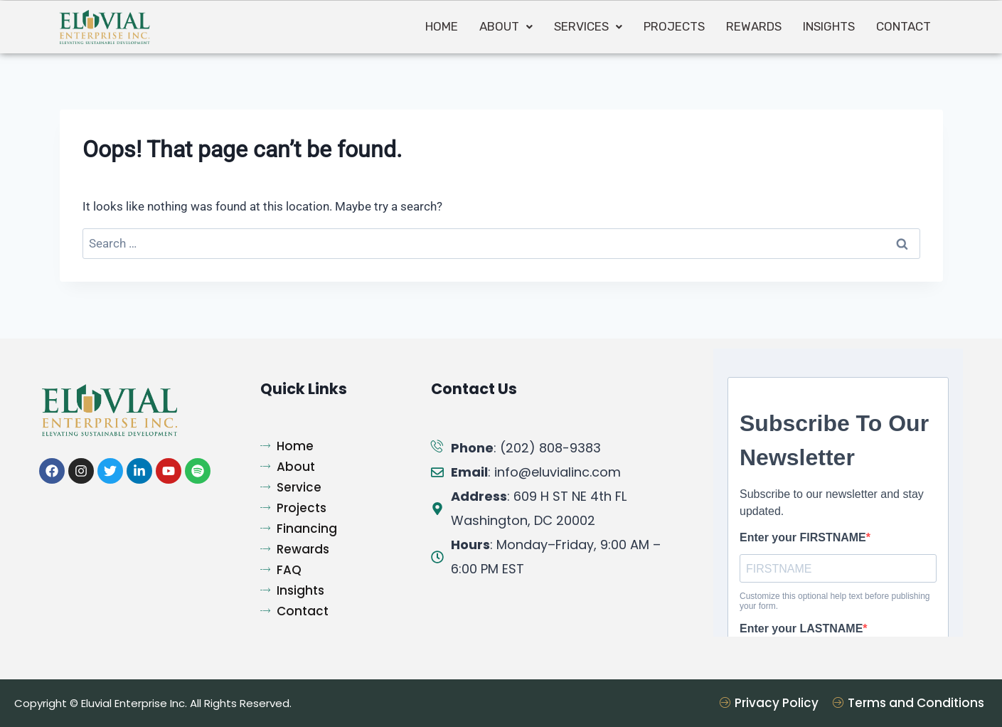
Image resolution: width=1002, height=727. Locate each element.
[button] (506, 26)
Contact (903, 26)
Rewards (754, 26)
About (506, 26)
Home (441, 26)
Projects (674, 26)
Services (588, 26)
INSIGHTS (829, 26)
